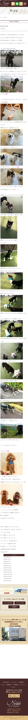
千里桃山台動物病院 (15, 626)
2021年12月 (6, 572)
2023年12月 (6, 557)
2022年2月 (6, 567)
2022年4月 (6, 563)
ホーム (1, 17)
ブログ (13, 687)
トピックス (14, 682)
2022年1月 (6, 570)
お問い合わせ (6, 682)
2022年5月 (6, 561)
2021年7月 (6, 580)
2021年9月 (6, 578)
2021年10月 (6, 576)
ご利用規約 (21, 682)
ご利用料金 (15, 684)
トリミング (22, 684)
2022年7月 (6, 559)
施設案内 (9, 684)
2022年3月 (6, 565)
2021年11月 (6, 574)
